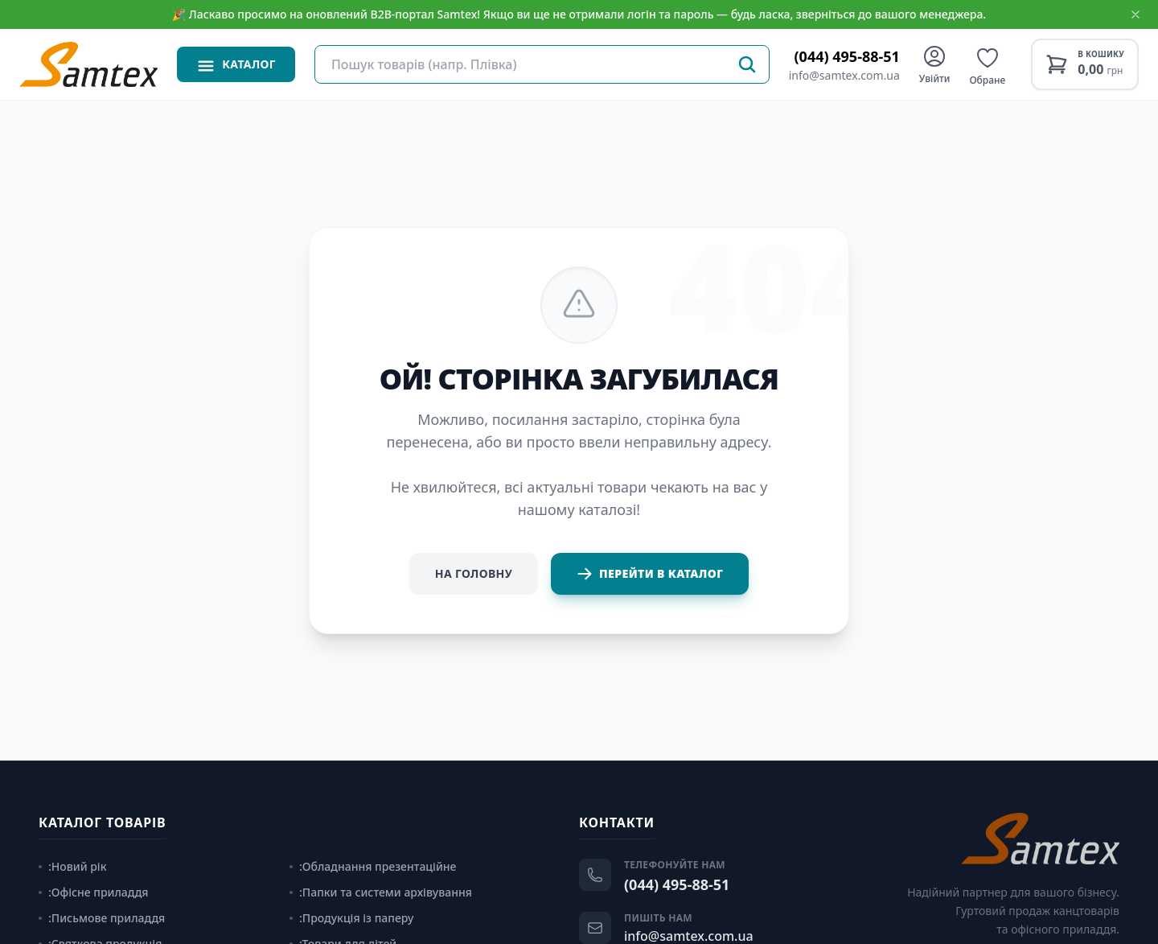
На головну (473, 573)
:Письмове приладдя (102, 917)
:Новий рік (72, 866)
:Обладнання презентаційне (373, 866)
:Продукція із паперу (351, 917)
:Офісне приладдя (94, 892)
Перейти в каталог (650, 574)
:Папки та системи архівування (381, 892)
